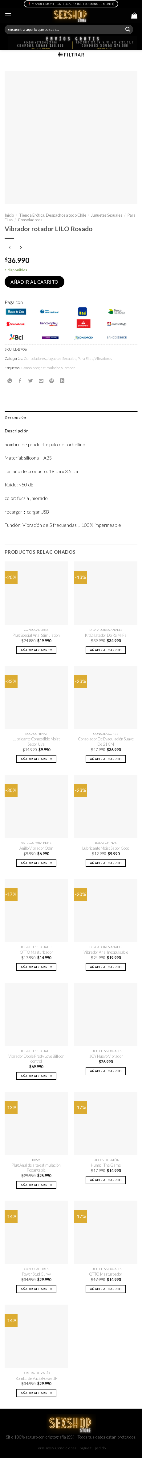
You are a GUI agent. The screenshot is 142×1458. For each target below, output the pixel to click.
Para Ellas (85, 358)
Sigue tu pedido (93, 1448)
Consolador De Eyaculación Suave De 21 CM (106, 741)
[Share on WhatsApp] (9, 381)
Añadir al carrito (34, 282)
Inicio (9, 215)
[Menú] (8, 15)
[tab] (71, 417)
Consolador (30, 367)
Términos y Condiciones (56, 1448)
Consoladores (30, 219)
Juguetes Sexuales (106, 215)
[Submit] (128, 30)
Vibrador (68, 367)
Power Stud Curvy (36, 1274)
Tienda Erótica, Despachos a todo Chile (52, 215)
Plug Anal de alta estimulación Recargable (36, 1168)
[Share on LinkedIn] (62, 381)
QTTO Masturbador (36, 952)
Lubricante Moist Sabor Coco (105, 848)
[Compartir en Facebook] (20, 381)
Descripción (15, 417)
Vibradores (103, 358)
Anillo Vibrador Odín (36, 848)
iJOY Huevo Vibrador (105, 1056)
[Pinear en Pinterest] (51, 381)
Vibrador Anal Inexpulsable (105, 952)
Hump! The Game (106, 1165)
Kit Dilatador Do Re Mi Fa (106, 635)
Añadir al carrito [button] (36, 650)
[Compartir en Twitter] (30, 381)
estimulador (50, 367)
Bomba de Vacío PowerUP (36, 1378)
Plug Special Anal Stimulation (36, 635)
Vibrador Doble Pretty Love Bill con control (36, 1059)
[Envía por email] (41, 381)
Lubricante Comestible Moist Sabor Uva (36, 741)
